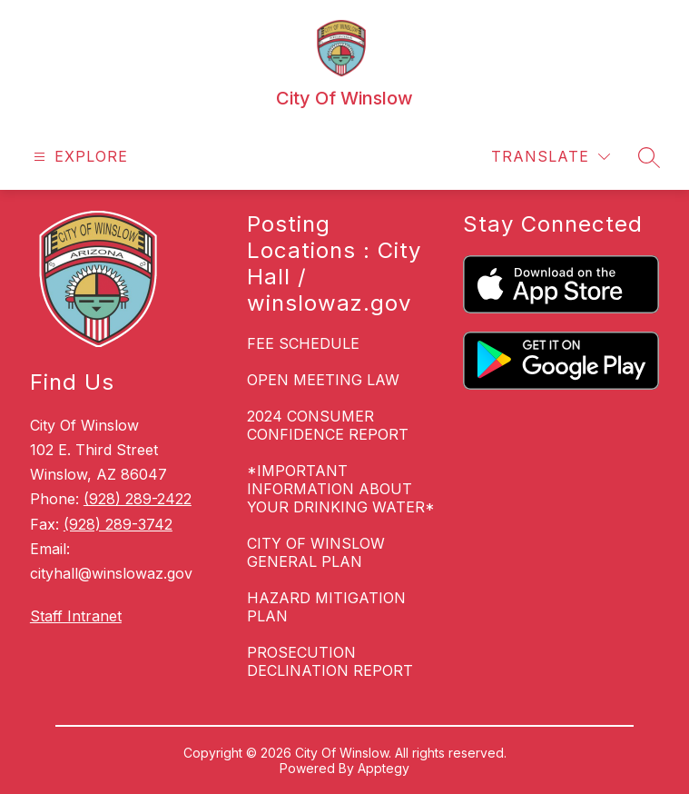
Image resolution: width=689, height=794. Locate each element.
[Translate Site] (551, 156)
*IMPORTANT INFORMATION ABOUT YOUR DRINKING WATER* (341, 489)
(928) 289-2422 (138, 499)
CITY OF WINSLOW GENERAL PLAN (316, 552)
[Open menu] (78, 156)
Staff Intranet (76, 616)
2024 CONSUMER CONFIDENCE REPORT (327, 425)
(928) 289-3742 (118, 524)
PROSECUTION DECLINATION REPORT (330, 661)
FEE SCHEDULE (303, 343)
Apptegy (383, 768)
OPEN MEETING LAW (323, 380)
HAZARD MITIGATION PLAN (326, 607)
